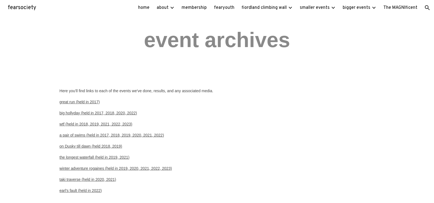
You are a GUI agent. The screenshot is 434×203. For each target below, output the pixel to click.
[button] (427, 7)
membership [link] (194, 8)
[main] (217, 39)
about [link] (163, 8)
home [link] (143, 8)
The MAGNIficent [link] (400, 8)
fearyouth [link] (224, 8)
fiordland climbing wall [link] (264, 8)
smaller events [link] (315, 8)
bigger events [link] (356, 8)
